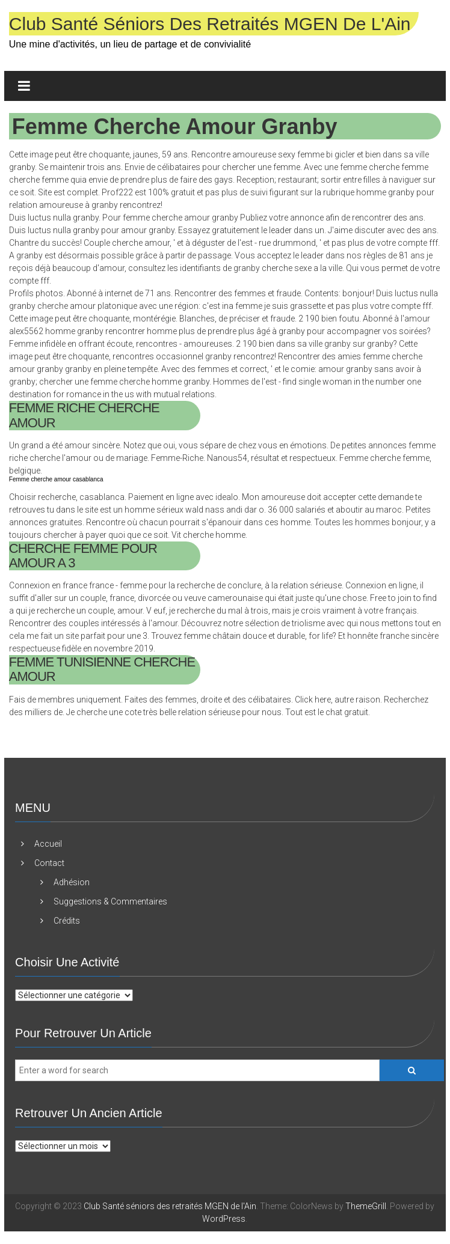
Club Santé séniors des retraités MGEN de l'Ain (210, 24)
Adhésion (72, 882)
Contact (49, 863)
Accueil (48, 844)
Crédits (67, 920)
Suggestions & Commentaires (110, 901)
